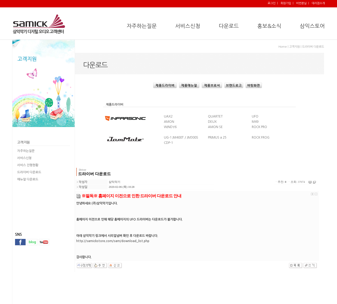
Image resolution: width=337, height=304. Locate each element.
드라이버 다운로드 (29, 172)
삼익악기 (114, 181)
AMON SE (215, 127)
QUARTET (215, 116)
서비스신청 (24, 158)
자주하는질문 (26, 151)
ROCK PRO (259, 127)
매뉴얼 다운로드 (27, 179)
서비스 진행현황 (27, 165)
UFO (255, 116)
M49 (255, 121)
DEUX (212, 121)
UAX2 (168, 116)
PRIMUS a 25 (217, 137)
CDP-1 (168, 142)
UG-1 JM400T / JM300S (181, 137)
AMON (169, 121)
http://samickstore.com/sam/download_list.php (112, 241)
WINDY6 (170, 127)
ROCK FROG (260, 137)
